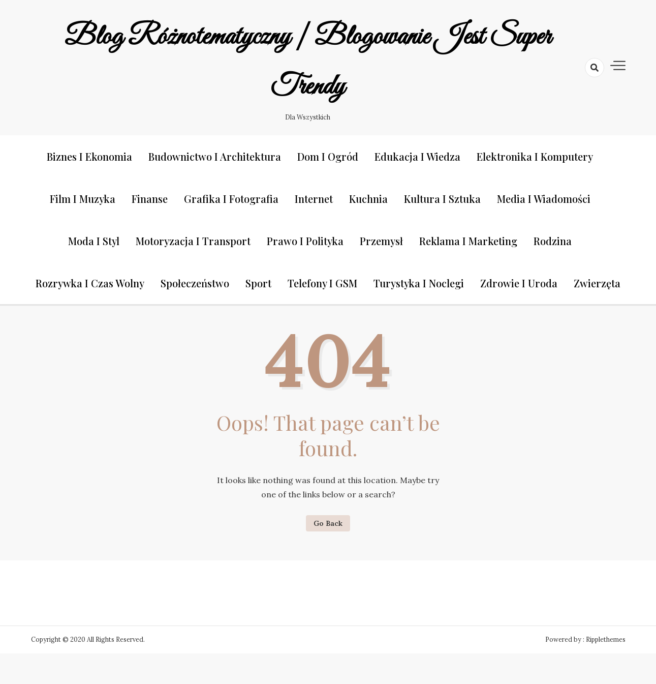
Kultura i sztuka (442, 198)
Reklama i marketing (468, 241)
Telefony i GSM (322, 283)
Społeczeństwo (195, 283)
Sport (258, 283)
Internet (314, 198)
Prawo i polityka (305, 241)
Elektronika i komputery (535, 156)
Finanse (150, 198)
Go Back (328, 523)
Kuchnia (368, 198)
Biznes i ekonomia (89, 156)
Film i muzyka (82, 198)
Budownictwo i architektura (214, 156)
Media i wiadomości (543, 198)
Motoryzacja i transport (193, 241)
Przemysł (381, 241)
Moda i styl (93, 241)
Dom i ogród (327, 156)
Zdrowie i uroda (518, 283)
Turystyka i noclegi (418, 283)
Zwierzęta (597, 283)
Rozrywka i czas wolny (90, 283)
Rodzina (553, 241)
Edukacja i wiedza (417, 156)
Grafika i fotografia (231, 198)
